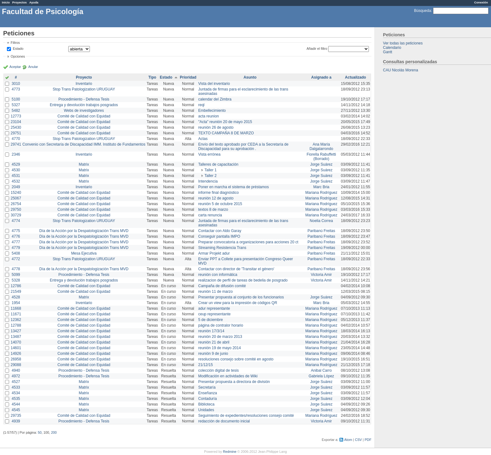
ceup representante (214, 314)
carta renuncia (210, 215)
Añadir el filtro (317, 48)
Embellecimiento (212, 110)
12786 (16, 286)
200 (54, 432)
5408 (16, 253)
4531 (16, 175)
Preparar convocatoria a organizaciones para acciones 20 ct (248, 242)
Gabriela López (321, 376)
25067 (16, 198)
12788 (16, 325)
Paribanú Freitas (321, 231)
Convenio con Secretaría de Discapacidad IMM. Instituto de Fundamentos (83, 144)
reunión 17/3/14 (211, 331)
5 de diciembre (210, 320)
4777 (16, 242)
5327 (16, 105)
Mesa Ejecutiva (83, 253)
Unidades (206, 410)
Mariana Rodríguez (321, 192)
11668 (16, 308)
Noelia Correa (321, 221)
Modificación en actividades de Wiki (227, 376)
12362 (16, 320)
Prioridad (188, 77)
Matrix (84, 164)
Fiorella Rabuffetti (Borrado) (321, 156)
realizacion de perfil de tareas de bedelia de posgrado (243, 280)
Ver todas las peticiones (403, 43)
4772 (16, 259)
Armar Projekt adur (214, 253)
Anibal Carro (321, 370)
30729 (16, 215)
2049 (16, 187)
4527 (16, 382)
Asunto (250, 77)
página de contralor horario (220, 325)
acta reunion (208, 116)
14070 (16, 342)
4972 (16, 376)
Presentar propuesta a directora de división (234, 382)
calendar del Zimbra (214, 99)
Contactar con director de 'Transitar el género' (236, 269)
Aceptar (15, 67)
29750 (16, 209)
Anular (33, 67)
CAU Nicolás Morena (400, 70)
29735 (16, 415)
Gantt (387, 52)
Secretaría (206, 387)
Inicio (6, 2)
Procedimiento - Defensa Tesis (84, 99)
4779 (16, 248)
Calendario (392, 47)
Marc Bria (321, 187)
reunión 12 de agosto (216, 198)
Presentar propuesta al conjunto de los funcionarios (241, 297)
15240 (16, 192)
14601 (16, 348)
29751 (16, 133)
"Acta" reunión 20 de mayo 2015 (225, 122)
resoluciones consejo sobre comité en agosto (235, 359)
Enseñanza (207, 393)
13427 (16, 331)
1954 (16, 303)
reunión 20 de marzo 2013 (220, 336)
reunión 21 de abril (213, 342)
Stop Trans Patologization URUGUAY (84, 89)
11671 (16, 314)
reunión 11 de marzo (215, 291)
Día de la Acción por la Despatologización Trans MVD (83, 231)
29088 (16, 365)
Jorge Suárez (321, 164)
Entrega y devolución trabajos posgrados (84, 105)
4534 (16, 393)
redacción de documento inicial (224, 421)
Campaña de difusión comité (222, 286)
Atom (348, 440)
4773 (16, 89)
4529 (16, 164)
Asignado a (321, 77)
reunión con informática (217, 274)
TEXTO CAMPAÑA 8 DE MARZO (226, 133)
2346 (16, 154)
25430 (16, 127)
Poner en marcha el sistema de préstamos (233, 187)
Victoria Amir (321, 274)
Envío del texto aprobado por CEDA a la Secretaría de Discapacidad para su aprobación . (243, 146)
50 (40, 432)
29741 (16, 144)
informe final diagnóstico (218, 192)
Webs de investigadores (84, 110)
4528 (16, 297)
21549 (16, 291)
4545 (16, 410)
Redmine (229, 451)
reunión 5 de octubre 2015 (220, 204)
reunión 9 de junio (213, 353)
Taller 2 (210, 175)
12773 (16, 116)
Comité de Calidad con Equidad (83, 116)
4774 (16, 221)
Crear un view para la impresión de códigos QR (237, 303)
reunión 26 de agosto (216, 127)
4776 (16, 236)
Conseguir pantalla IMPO (219, 236)
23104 (16, 122)
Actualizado (355, 77)
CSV (358, 440)
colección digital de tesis (218, 370)
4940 (16, 370)
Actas (203, 139)
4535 (16, 398)
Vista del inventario (214, 83)
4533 (16, 387)
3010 (16, 83)
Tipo (152, 77)
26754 (16, 204)
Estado (18, 48)
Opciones (18, 56)
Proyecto (84, 77)
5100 (16, 99)
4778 (16, 269)
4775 (16, 231)
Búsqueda (422, 10)
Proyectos (19, 2)
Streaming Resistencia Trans (222, 248)
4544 (16, 404)
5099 (16, 274)
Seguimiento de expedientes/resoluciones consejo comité (246, 415)
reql (201, 105)
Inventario (83, 83)
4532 (16, 181)
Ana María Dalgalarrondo (321, 146)
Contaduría (207, 398)
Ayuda (33, 2)
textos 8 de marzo (213, 209)
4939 (16, 421)
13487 (16, 336)
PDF (367, 440)
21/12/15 (205, 365)
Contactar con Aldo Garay (219, 231)
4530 (16, 170)
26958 (16, 359)
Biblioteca (206, 404)
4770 (16, 139)
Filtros (15, 42)
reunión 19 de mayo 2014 (219, 348)
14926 (16, 353)
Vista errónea (209, 154)
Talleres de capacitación (218, 164)
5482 (16, 110)
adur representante (214, 308)
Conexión (481, 2)
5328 (16, 280)
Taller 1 (210, 170)
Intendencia (208, 181)
